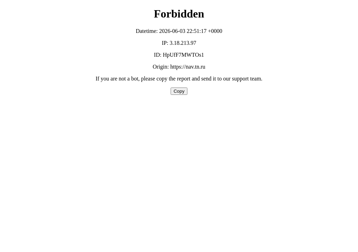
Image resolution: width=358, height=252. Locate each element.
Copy (178, 91)
